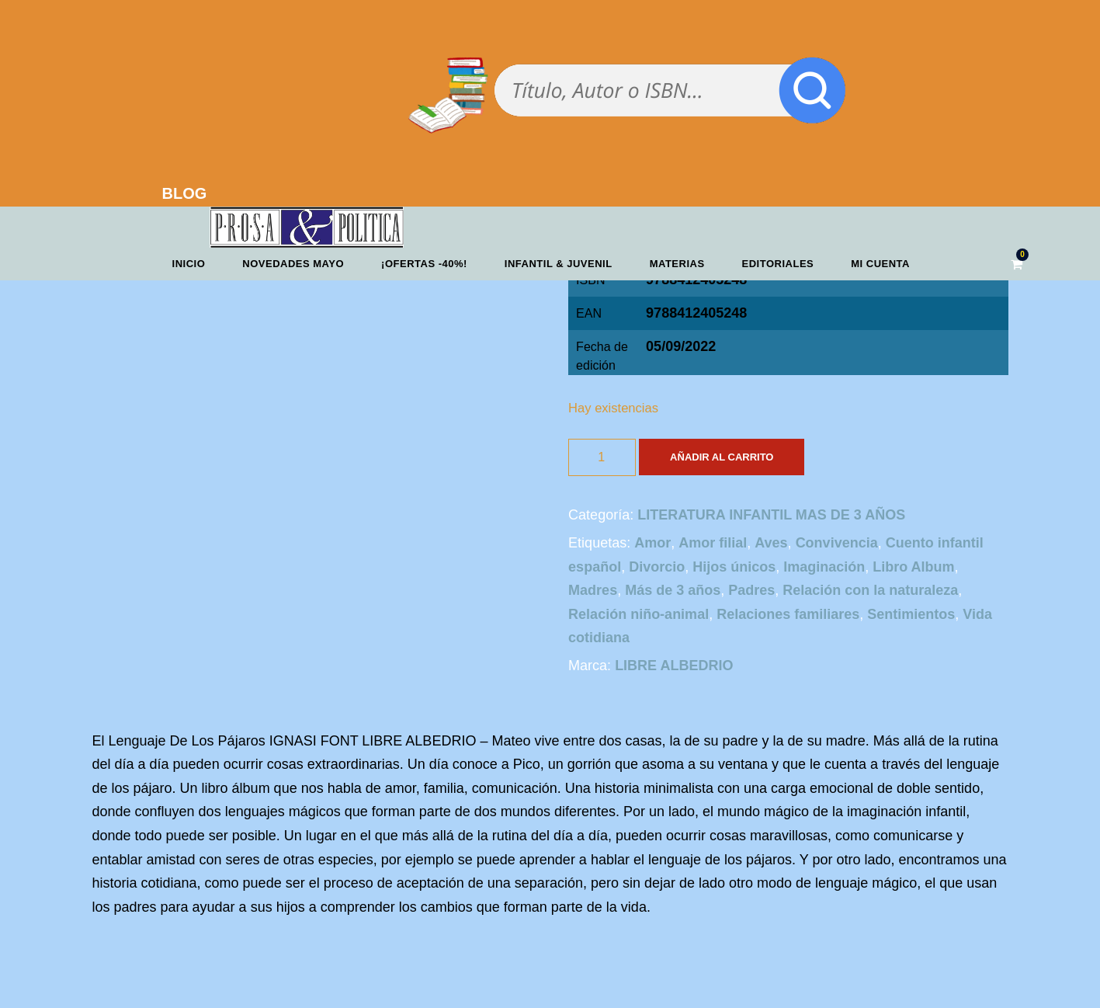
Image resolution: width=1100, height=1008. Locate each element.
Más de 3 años (672, 590)
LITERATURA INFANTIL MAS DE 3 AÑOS (771, 515)
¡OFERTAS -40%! (424, 263)
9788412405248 (696, 313)
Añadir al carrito (721, 457)
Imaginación (824, 567)
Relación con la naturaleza (870, 590)
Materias (677, 263)
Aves (771, 543)
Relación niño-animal (638, 614)
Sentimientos (911, 614)
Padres (751, 590)
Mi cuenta (880, 263)
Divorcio (657, 567)
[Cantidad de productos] (602, 457)
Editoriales (778, 263)
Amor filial (712, 543)
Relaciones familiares (788, 614)
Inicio (189, 263)
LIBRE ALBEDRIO (674, 665)
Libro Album (913, 567)
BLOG (184, 193)
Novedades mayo (293, 263)
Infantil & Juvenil (558, 263)
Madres (592, 590)
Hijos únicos (734, 567)
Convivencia (837, 543)
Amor (652, 543)
